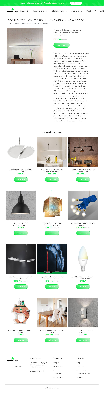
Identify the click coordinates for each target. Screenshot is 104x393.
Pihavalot (24, 12)
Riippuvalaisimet (58, 34)
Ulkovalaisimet (58, 379)
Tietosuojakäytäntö (83, 375)
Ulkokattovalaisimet (60, 12)
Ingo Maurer (69, 34)
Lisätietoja (61, 47)
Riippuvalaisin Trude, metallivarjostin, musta (21, 226)
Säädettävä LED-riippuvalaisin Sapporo (21, 172)
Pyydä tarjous (76, 3)
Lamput (56, 364)
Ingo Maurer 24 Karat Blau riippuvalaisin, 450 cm (52, 226)
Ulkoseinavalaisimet (40, 12)
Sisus (55, 372)
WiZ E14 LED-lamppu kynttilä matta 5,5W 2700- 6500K (83, 280)
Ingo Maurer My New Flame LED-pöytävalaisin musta (52, 280)
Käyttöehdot (81, 372)
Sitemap (79, 379)
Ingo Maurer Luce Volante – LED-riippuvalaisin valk (20, 280)
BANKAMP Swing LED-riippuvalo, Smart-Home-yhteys (52, 172)
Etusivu (9, 25)
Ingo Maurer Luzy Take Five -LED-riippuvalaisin (83, 226)
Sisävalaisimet (77, 12)
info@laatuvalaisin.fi (37, 373)
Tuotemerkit (77, 32)
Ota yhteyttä (81, 368)
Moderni (77, 34)
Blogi (89, 12)
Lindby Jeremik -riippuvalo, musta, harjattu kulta (83, 172)
